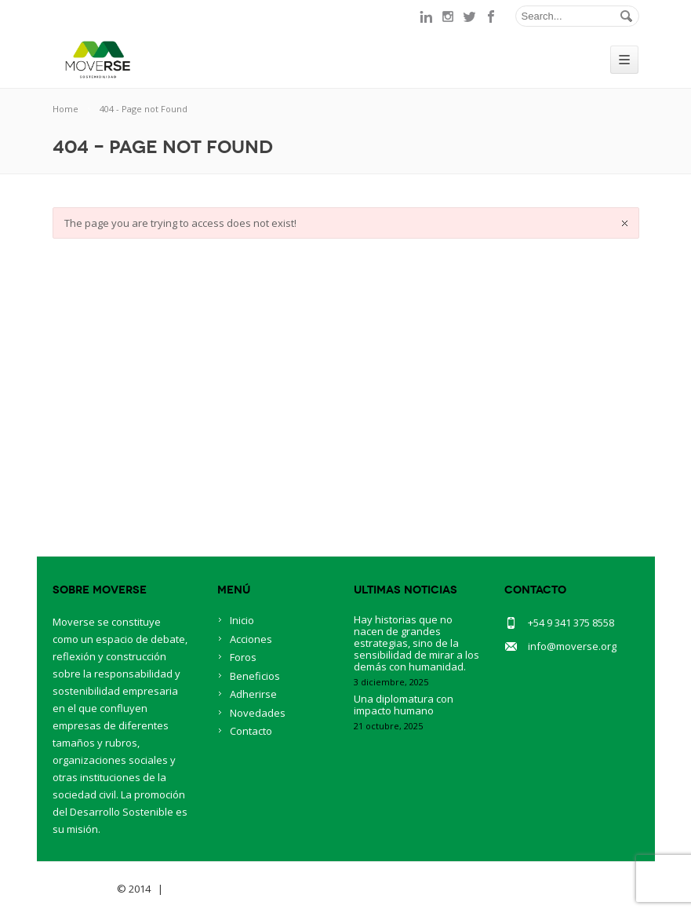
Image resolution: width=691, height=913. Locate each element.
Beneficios (255, 676)
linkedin (426, 16)
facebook (492, 16)
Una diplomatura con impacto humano (403, 705)
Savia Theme (84, 889)
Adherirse (253, 694)
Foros (243, 657)
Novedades (257, 713)
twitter (470, 16)
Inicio (242, 620)
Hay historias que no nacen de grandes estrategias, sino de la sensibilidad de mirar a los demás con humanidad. (416, 643)
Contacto (251, 731)
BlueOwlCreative (209, 889)
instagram (448, 16)
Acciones (251, 639)
